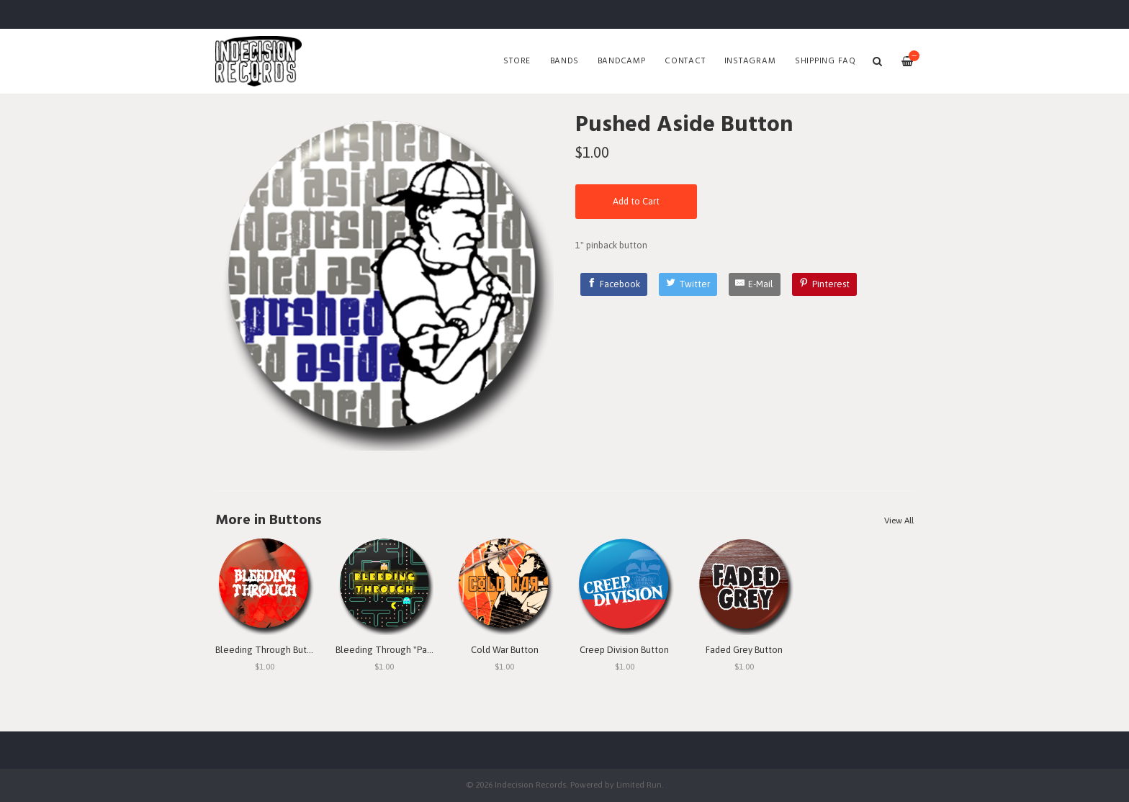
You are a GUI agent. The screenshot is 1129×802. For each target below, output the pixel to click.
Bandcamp (622, 61)
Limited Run (639, 784)
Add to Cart (636, 201)
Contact (685, 61)
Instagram (750, 61)
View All (899, 520)
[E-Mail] (755, 284)
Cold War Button (505, 649)
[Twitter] (688, 284)
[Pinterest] (824, 284)
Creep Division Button (624, 649)
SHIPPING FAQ (825, 61)
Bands (564, 61)
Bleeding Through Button (268, 649)
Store (517, 61)
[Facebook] (614, 284)
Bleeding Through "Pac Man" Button (410, 649)
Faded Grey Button (744, 649)
